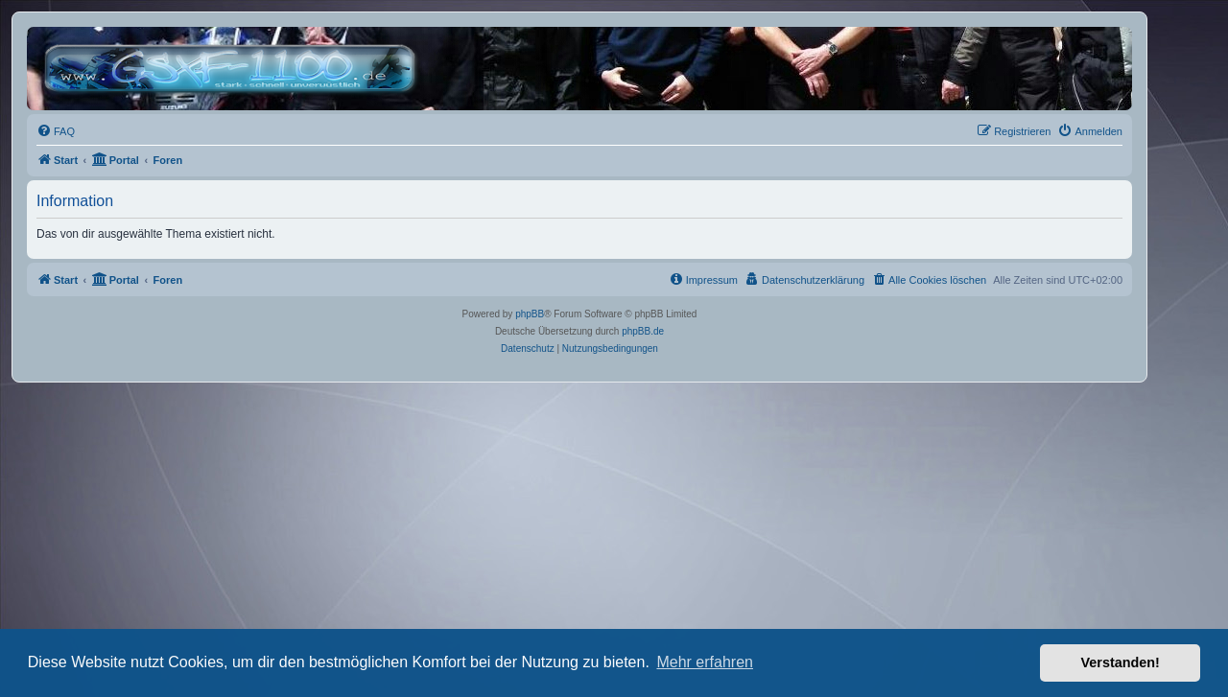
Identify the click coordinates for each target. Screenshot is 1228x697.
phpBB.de (643, 331)
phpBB (529, 314)
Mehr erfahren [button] (704, 662)
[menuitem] (55, 131)
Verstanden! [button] (1120, 662)
